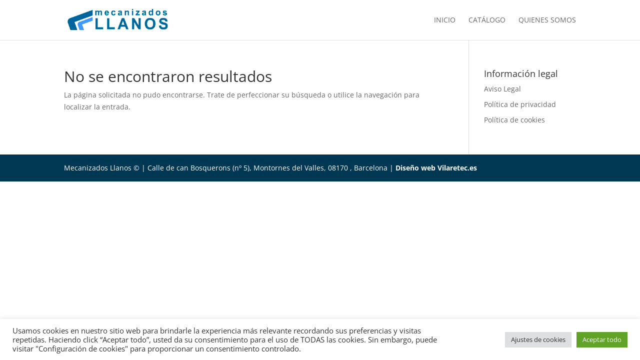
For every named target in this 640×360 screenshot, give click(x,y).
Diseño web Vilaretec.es (436, 167)
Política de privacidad (520, 104)
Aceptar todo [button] (602, 339)
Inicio (445, 20)
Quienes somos (547, 20)
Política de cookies (514, 119)
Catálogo (487, 20)
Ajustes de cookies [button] (538, 339)
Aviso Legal (502, 89)
